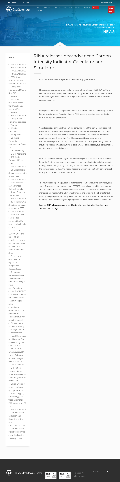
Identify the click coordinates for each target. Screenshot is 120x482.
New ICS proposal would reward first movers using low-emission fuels (17, 341)
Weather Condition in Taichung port (14, 131)
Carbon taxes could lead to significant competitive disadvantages (15, 262)
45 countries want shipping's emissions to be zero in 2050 (17, 205)
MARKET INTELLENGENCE (71, 8)
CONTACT (39, 11)
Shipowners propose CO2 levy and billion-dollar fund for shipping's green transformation (16, 280)
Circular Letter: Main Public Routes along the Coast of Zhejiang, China (16, 433)
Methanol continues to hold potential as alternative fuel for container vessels (16, 313)
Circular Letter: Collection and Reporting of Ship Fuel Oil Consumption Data (16, 419)
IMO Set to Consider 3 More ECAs (15, 160)
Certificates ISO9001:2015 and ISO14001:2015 (16, 233)
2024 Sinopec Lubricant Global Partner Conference (17, 80)
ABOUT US (46, 8)
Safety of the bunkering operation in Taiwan (17, 121)
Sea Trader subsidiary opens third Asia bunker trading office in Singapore (15, 106)
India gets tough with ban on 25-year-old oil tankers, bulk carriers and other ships (17, 246)
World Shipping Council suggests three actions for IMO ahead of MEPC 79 (17, 400)
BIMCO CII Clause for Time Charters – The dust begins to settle (17, 299)
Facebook (12, 2)
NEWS (95, 8)
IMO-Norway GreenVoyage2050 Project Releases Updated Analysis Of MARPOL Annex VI (17, 355)
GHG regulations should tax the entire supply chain (17, 173)
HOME (37, 8)
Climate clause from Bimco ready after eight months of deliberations (16, 328)
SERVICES (56, 8)
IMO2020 (87, 8)
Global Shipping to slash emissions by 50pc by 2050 (16, 387)
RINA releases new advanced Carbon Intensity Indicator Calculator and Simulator (17, 189)
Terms (26, 2)
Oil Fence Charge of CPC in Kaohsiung (17, 152)
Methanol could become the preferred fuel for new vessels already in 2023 (17, 221)
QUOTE (111, 10)
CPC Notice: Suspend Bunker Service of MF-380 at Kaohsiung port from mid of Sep (17, 374)
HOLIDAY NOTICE (18, 64)
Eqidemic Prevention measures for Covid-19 (17, 143)
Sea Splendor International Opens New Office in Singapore (17, 91)
